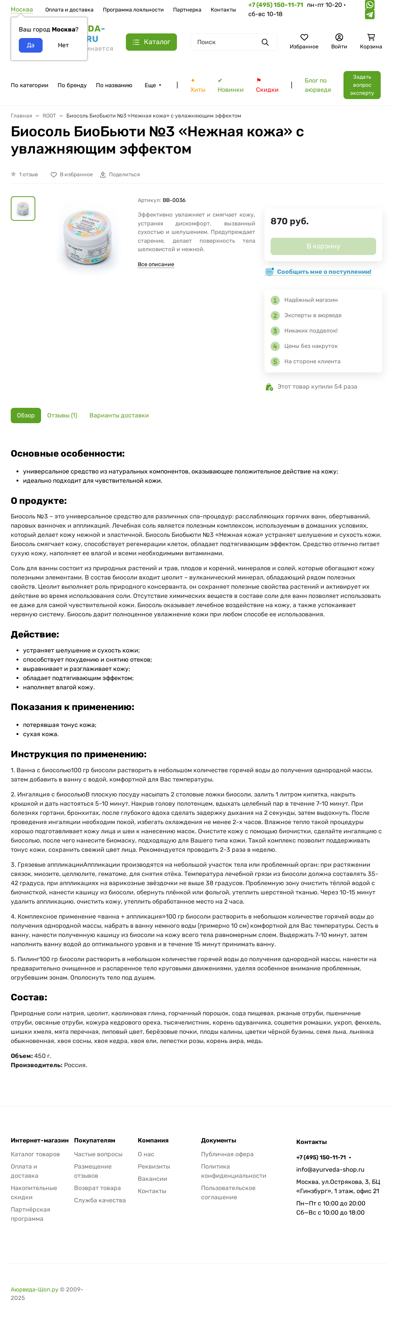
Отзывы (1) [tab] (62, 415)
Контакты (223, 10)
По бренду (72, 85)
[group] (88, 255)
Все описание (156, 264)
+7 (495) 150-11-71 (321, 1157)
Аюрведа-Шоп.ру (34, 1289)
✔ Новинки (231, 85)
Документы (218, 1140)
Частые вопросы (98, 1154)
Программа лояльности (133, 10)
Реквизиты (154, 1166)
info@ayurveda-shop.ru (330, 1169)
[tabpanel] (196, 757)
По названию (114, 85)
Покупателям (94, 1140)
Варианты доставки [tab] (119, 415)
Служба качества (100, 1200)
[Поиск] (234, 42)
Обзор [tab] (26, 415)
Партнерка (187, 10)
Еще (150, 85)
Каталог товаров (35, 1154)
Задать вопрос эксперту (362, 85)
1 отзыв (28, 174)
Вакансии (152, 1178)
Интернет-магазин (40, 1140)
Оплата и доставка (69, 10)
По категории (29, 85)
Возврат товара (97, 1188)
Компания (153, 1140)
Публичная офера (227, 1154)
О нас (146, 1154)
